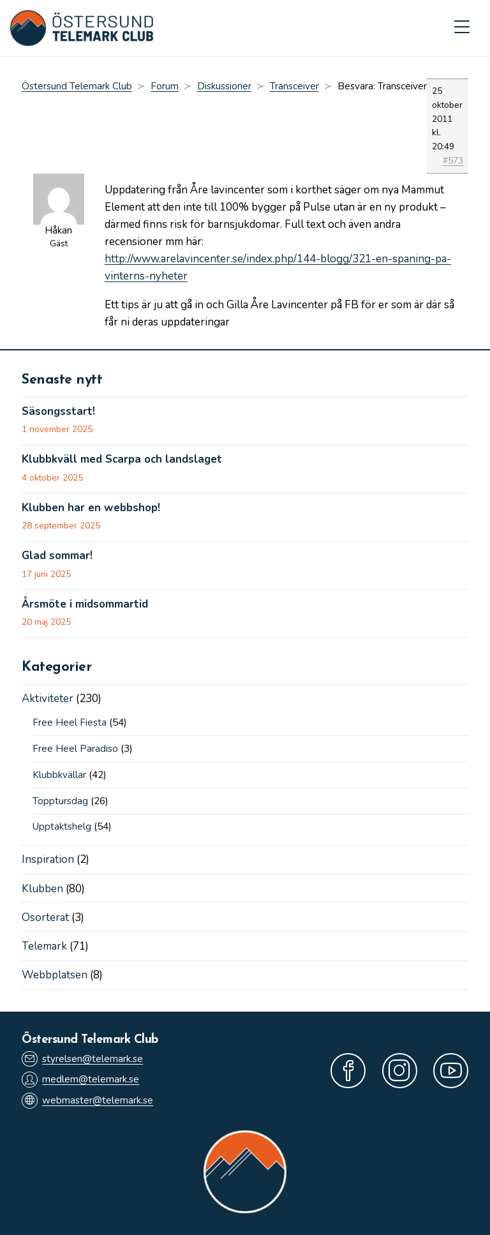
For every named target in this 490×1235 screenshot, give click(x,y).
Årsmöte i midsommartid (85, 604)
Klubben (42, 888)
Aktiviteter (47, 698)
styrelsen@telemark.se (82, 1059)
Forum (165, 86)
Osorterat (45, 917)
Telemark (44, 946)
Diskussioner (224, 86)
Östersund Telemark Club (77, 86)
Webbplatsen (54, 975)
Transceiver (294, 86)
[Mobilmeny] (462, 28)
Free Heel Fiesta (70, 722)
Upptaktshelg (62, 826)
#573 (453, 160)
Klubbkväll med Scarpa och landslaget (122, 459)
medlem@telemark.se (80, 1080)
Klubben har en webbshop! (91, 508)
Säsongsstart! (58, 411)
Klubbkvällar (59, 774)
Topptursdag (60, 801)
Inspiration (48, 859)
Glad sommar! (57, 556)
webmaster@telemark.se (87, 1101)
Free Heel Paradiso (75, 748)
